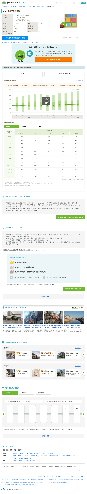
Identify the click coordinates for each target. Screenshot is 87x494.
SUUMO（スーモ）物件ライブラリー (13, 2)
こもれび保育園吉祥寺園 (68, 456)
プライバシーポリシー (69, 476)
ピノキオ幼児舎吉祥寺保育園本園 (49, 456)
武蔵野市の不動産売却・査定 (15, 38)
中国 (27, 484)
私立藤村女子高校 (31, 460)
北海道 (2, 484)
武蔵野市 (41, 6)
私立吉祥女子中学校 (18, 453)
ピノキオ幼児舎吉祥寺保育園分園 (22, 458)
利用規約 (58, 476)
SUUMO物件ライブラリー (26, 6)
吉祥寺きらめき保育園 (31, 456)
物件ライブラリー (45, 482)
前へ (3, 414)
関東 (9, 484)
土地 (82, 479)
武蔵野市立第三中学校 (47, 453)
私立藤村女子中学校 (32, 453)
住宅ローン (38, 482)
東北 (6, 484)
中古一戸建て (77, 479)
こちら (63, 429)
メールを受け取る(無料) (53, 59)
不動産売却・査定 (18, 482)
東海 (19, 484)
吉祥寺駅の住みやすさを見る (74, 288)
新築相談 (25, 482)
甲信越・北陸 (14, 484)
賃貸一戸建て (41, 479)
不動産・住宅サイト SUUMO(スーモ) (10, 479)
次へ (83, 414)
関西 (22, 484)
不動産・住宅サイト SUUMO (9, 6)
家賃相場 (47, 479)
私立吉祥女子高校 (17, 460)
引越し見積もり (31, 482)
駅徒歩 (40, 126)
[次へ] (83, 354)
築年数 (24, 126)
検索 (84, 3)
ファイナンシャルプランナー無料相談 (58, 482)
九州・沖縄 (31, 484)
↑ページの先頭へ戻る (81, 470)
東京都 (36, 6)
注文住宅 (3, 482)
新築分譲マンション (53, 479)
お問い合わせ (81, 476)
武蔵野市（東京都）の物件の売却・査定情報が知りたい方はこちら (20, 42)
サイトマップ (50, 476)
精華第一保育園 (17, 456)
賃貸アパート (34, 479)
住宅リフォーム (9, 482)
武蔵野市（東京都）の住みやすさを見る (70, 217)
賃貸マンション (26, 479)
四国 (24, 484)
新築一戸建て (70, 479)
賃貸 (21, 479)
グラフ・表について (78, 80)
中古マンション (62, 479)
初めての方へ (41, 476)
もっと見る (78, 348)
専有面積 (8, 126)
